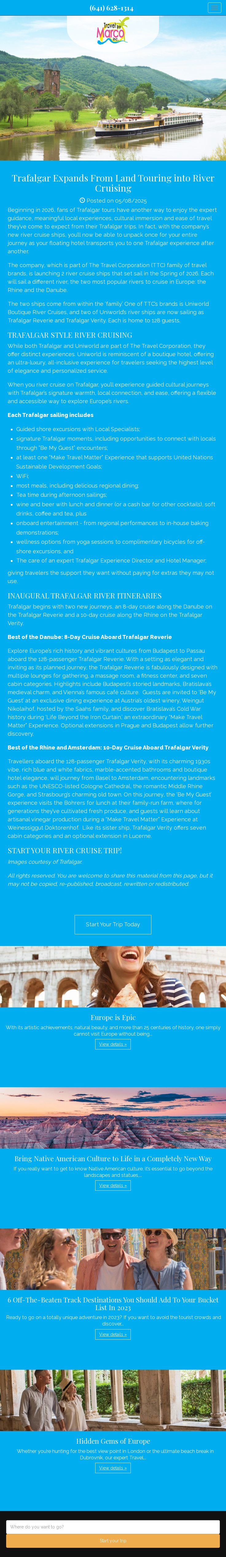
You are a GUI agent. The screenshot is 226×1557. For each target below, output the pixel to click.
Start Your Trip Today (113, 924)
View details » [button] (113, 1044)
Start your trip (113, 1540)
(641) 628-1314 (112, 7)
